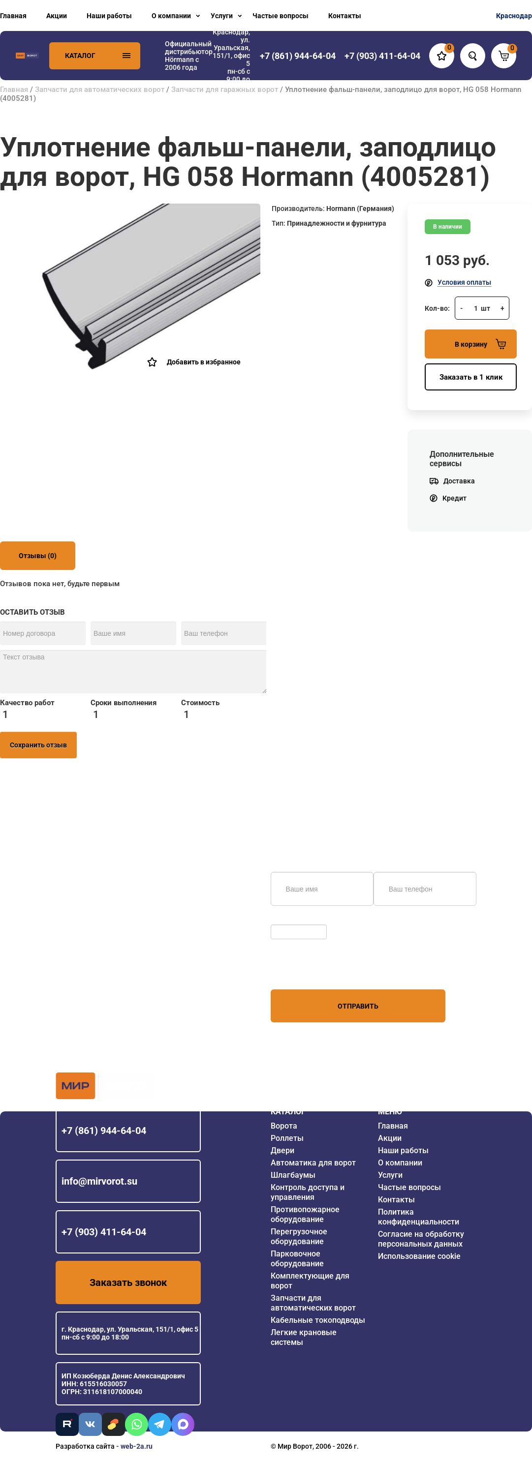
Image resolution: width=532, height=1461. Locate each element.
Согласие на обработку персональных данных (421, 1239)
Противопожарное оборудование (305, 1214)
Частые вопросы (280, 16)
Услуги (222, 16)
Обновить (289, 919)
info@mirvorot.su (99, 1181)
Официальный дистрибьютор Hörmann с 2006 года (189, 55)
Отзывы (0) (38, 556)
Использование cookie (419, 1256)
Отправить (358, 1006)
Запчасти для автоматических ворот (99, 89)
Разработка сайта (85, 1446)
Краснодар (514, 16)
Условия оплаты (464, 282)
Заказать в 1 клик (470, 377)
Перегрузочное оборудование (299, 1236)
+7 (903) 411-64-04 (104, 1232)
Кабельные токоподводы (318, 1320)
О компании (171, 16)
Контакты (344, 16)
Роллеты (287, 1138)
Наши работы (109, 16)
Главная (13, 16)
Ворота (284, 1126)
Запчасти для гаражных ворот (224, 89)
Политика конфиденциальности (418, 1216)
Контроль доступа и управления (307, 1192)
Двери (282, 1150)
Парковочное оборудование (297, 1258)
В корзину (480, 344)
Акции (56, 16)
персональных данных (308, 971)
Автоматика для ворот (313, 1162)
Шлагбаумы (293, 1175)
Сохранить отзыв (38, 745)
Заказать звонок (128, 1282)
